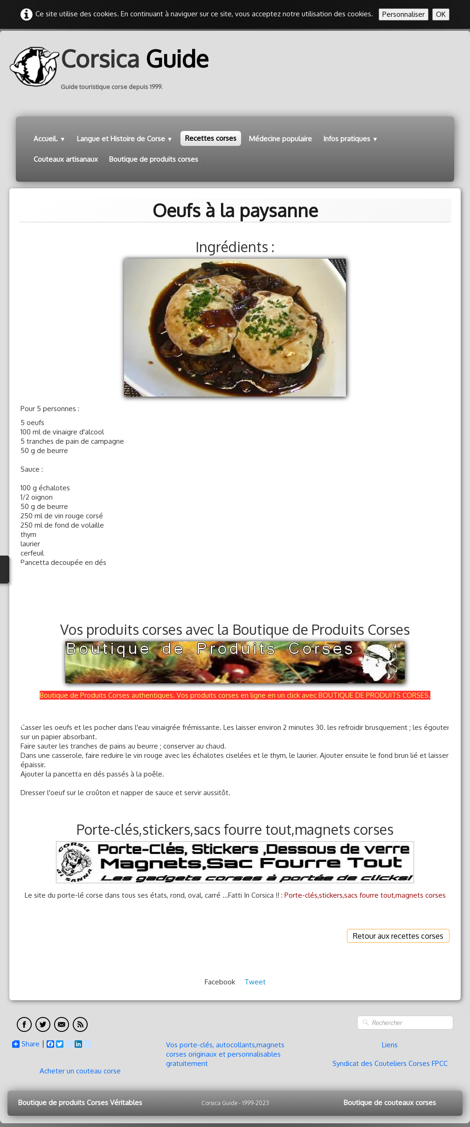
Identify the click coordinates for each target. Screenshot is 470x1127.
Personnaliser (403, 14)
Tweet (255, 981)
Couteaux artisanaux (66, 159)
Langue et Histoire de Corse (125, 138)
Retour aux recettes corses (398, 936)
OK (441, 14)
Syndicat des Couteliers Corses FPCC (390, 1063)
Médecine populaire (280, 138)
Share (26, 1044)
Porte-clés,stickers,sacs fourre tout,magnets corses (365, 895)
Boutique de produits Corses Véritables (80, 1102)
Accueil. (50, 138)
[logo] (112, 66)
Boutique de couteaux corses (390, 1102)
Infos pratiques (350, 138)
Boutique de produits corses (153, 159)
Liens (390, 1044)
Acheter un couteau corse (80, 1070)
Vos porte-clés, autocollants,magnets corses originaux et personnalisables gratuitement (225, 1054)
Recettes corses (210, 138)
